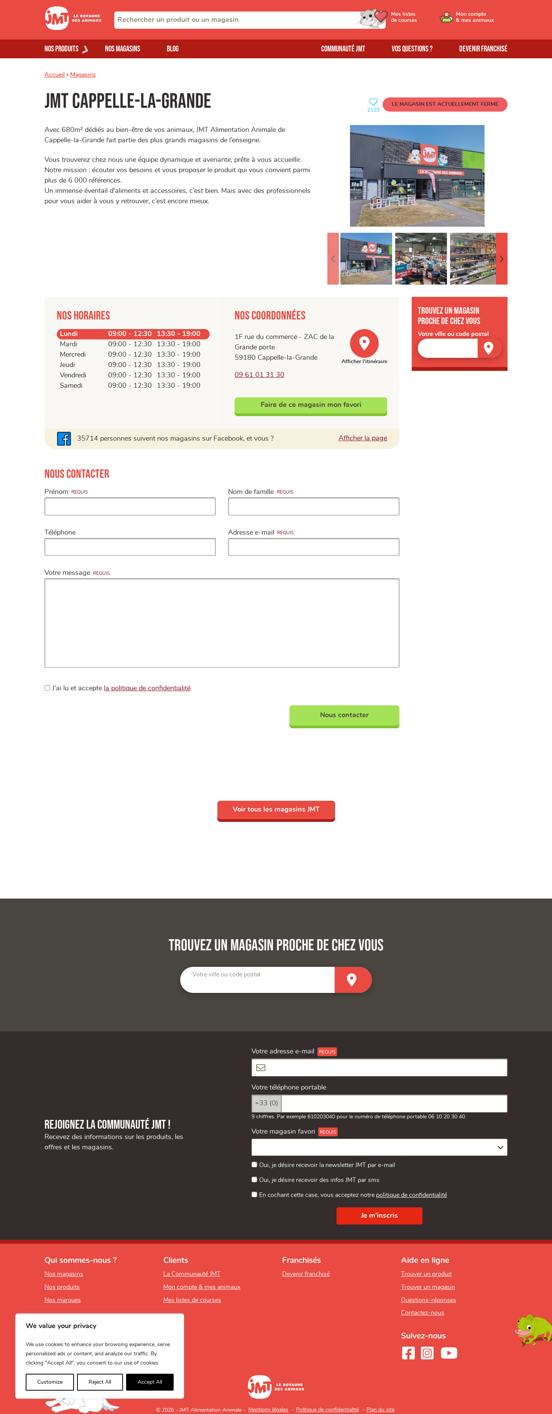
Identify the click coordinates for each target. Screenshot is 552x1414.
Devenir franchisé (483, 49)
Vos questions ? (412, 49)
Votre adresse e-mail (282, 1051)
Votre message (67, 573)
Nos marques (62, 1300)
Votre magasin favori (283, 1131)
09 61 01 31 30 (259, 375)
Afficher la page (362, 437)
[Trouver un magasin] (489, 348)
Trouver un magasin (428, 1287)
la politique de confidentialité (147, 688)
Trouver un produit (426, 1274)
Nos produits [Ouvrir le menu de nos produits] (61, 49)
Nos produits (62, 1287)
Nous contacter (344, 715)
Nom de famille (251, 492)
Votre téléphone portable (288, 1087)
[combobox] (250, 20)
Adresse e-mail (251, 532)
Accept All (150, 1382)
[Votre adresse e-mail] (379, 1067)
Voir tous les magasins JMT (276, 809)
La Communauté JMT (191, 1274)
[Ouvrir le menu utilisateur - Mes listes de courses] (424, 20)
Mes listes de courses (192, 1300)
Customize (49, 1382)
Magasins (83, 75)
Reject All (100, 1382)
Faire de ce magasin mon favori (311, 405)
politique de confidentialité (411, 1195)
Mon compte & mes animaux (201, 1287)
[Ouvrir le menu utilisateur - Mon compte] (482, 20)
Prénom (56, 492)
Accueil (54, 75)
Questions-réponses (428, 1300)
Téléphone (60, 532)
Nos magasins (122, 49)
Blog (173, 49)
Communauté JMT (343, 49)
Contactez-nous (422, 1313)
